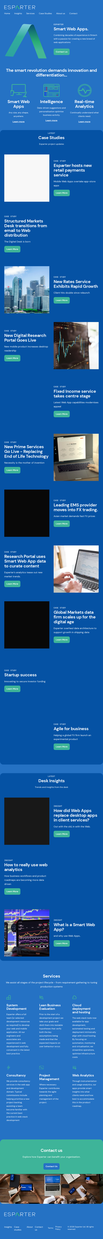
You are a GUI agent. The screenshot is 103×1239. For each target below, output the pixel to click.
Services (30, 13)
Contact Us (51, 1167)
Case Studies (45, 13)
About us (60, 13)
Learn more (19, 122)
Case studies (17, 1229)
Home (7, 13)
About (30, 1228)
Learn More (62, 194)
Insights (18, 13)
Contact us (61, 52)
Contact (73, 13)
